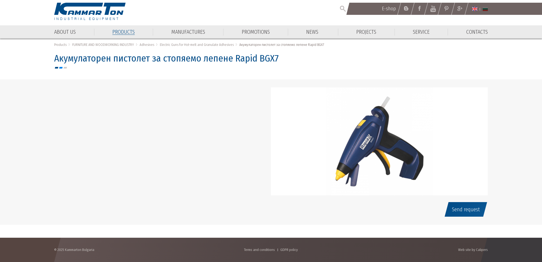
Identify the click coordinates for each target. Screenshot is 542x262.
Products (60, 45)
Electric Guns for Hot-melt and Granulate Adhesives (197, 45)
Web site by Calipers (473, 250)
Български (485, 9)
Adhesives (147, 45)
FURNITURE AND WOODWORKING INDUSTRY (103, 45)
